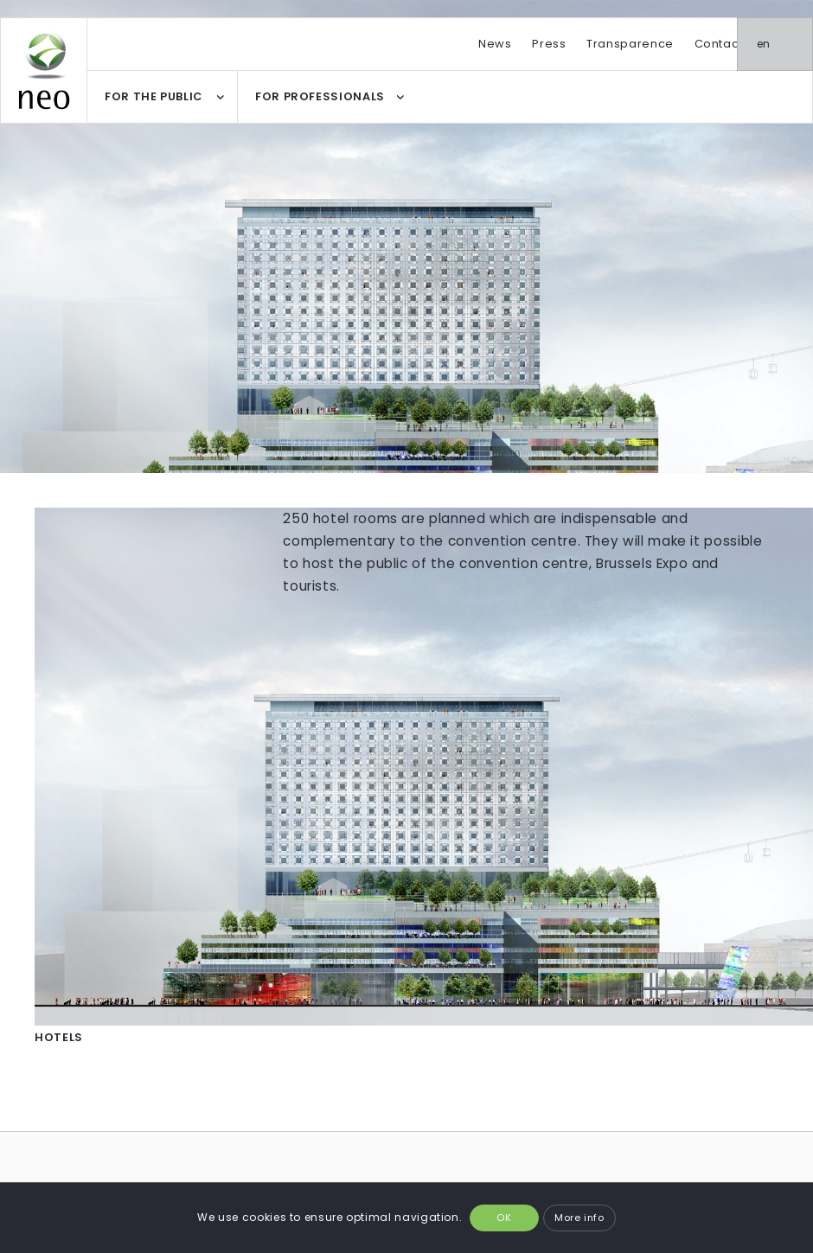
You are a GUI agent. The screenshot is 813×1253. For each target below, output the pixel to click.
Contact (719, 43)
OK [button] (503, 1217)
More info (579, 1217)
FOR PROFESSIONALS (320, 96)
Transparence (630, 43)
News (495, 43)
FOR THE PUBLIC (153, 96)
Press (549, 43)
